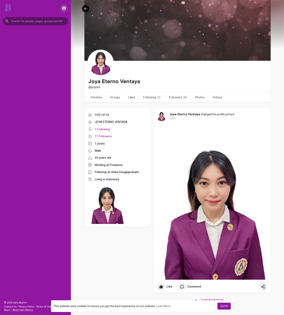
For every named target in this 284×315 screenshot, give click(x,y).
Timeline (96, 97)
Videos (217, 97)
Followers (178, 97)
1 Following (102, 129)
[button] (35, 21)
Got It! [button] (224, 306)
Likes (131, 97)
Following (152, 97)
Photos (200, 97)
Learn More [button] (163, 306)
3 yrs (172, 118)
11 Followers (103, 136)
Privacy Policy (26, 306)
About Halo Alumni (22, 310)
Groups (115, 97)
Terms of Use (43, 306)
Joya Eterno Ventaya (184, 114)
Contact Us (10, 306)
